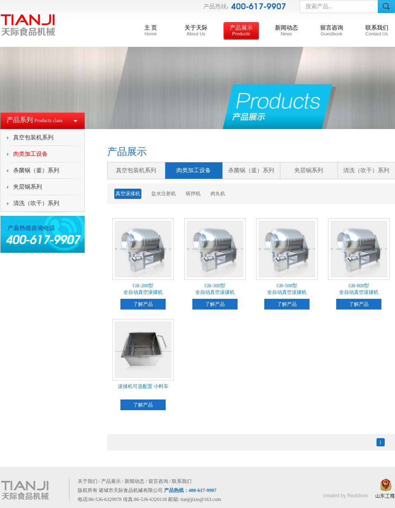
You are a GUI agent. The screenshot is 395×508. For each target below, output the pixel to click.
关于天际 (196, 30)
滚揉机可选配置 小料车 (143, 386)
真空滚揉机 (127, 193)
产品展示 (241, 30)
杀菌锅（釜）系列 (36, 170)
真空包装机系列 (33, 137)
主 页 (150, 30)
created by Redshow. (346, 496)
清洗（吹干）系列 (36, 203)
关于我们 (87, 481)
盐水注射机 (163, 193)
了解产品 (143, 304)
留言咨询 (331, 30)
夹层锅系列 (27, 187)
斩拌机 (193, 193)
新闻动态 (286, 30)
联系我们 (376, 30)
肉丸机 (217, 193)
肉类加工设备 (30, 154)
